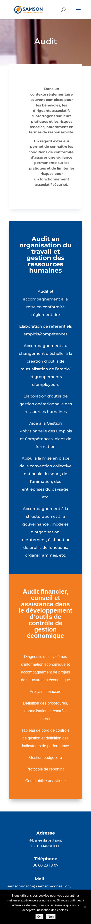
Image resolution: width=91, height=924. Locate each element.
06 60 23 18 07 (45, 865)
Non (51, 916)
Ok (39, 916)
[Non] (85, 906)
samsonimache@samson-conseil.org (39, 886)
